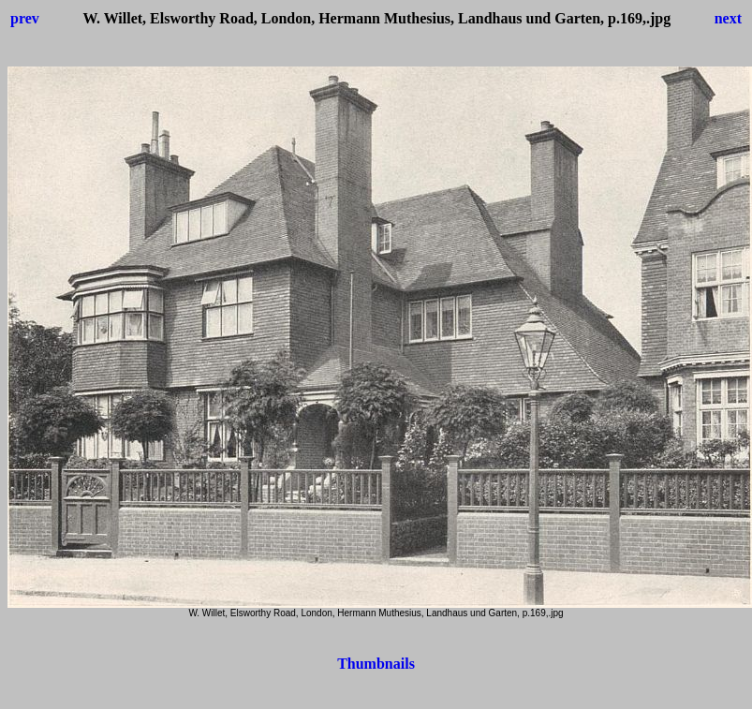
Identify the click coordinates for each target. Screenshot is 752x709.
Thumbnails (376, 664)
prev (24, 18)
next (728, 18)
